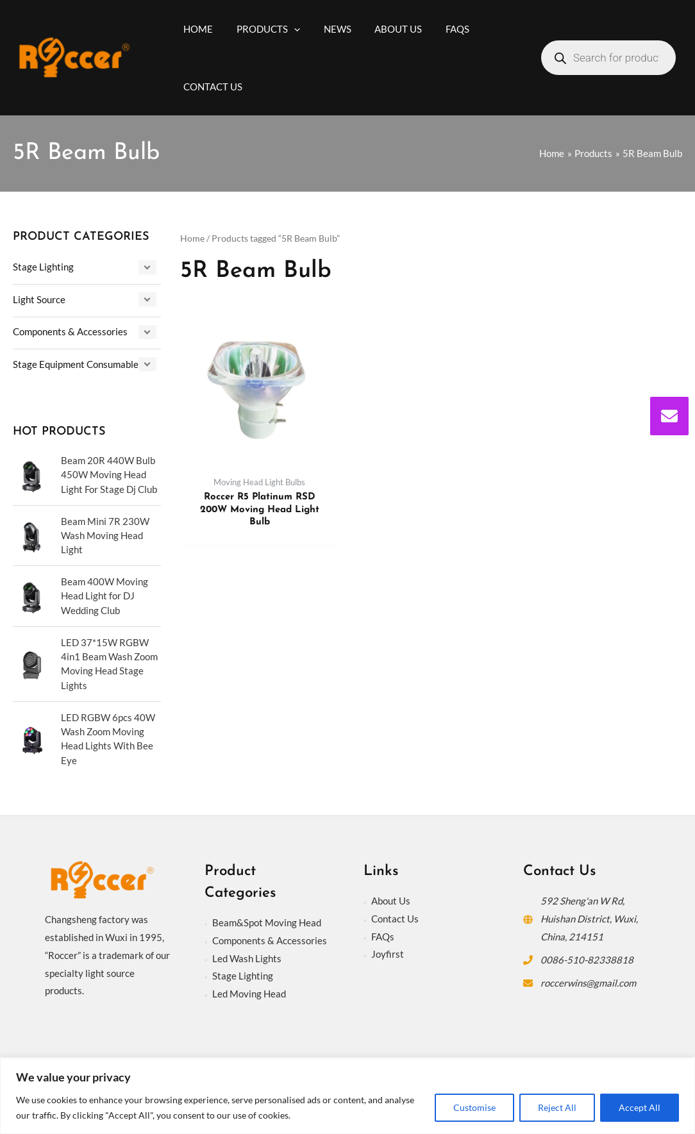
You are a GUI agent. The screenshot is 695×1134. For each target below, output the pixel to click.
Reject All (557, 1107)
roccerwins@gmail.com (588, 982)
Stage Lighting (43, 266)
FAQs (382, 936)
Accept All (639, 1107)
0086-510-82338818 (586, 959)
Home (192, 238)
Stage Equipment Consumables (78, 363)
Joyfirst (387, 954)
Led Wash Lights (246, 958)
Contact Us (395, 918)
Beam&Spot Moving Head (266, 922)
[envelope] (669, 416)
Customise (474, 1107)
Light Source (39, 298)
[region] (347, 1096)
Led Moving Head (249, 994)
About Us (390, 900)
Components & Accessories (70, 331)
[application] (287, 29)
